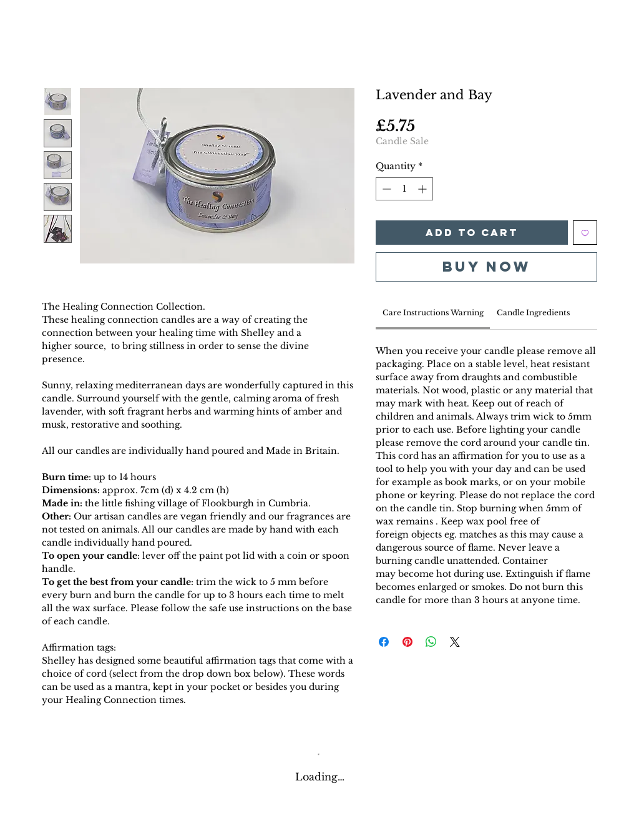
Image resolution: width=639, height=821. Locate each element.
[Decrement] (385, 189)
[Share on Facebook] (383, 641)
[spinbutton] (404, 189)
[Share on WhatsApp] (431, 641)
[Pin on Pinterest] (407, 641)
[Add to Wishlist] (585, 232)
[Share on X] (454, 641)
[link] (433, 312)
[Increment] (423, 189)
